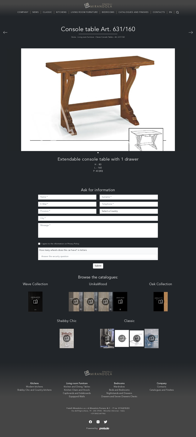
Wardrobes (119, 387)
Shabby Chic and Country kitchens (34, 390)
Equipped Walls (77, 397)
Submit (98, 266)
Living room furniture (86, 37)
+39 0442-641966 (98, 414)
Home (73, 37)
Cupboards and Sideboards (77, 393)
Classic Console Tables (104, 37)
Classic (47, 12)
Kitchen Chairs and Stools (77, 390)
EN (170, 12)
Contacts (159, 12)
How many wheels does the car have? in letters (63, 250)
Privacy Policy (73, 244)
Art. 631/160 (120, 37)
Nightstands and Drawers (119, 393)
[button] (98, 152)
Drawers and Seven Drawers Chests (119, 397)
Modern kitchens (34, 387)
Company (22, 12)
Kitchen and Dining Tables (77, 387)
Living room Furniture (84, 12)
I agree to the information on (60, 244)
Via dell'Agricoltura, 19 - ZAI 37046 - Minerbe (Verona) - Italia (98, 411)
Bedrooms (108, 12)
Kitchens (61, 12)
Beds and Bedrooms (119, 390)
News (36, 12)
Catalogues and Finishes (134, 12)
